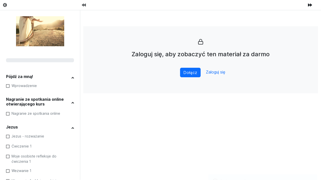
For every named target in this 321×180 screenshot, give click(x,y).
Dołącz (190, 72)
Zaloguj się (215, 72)
